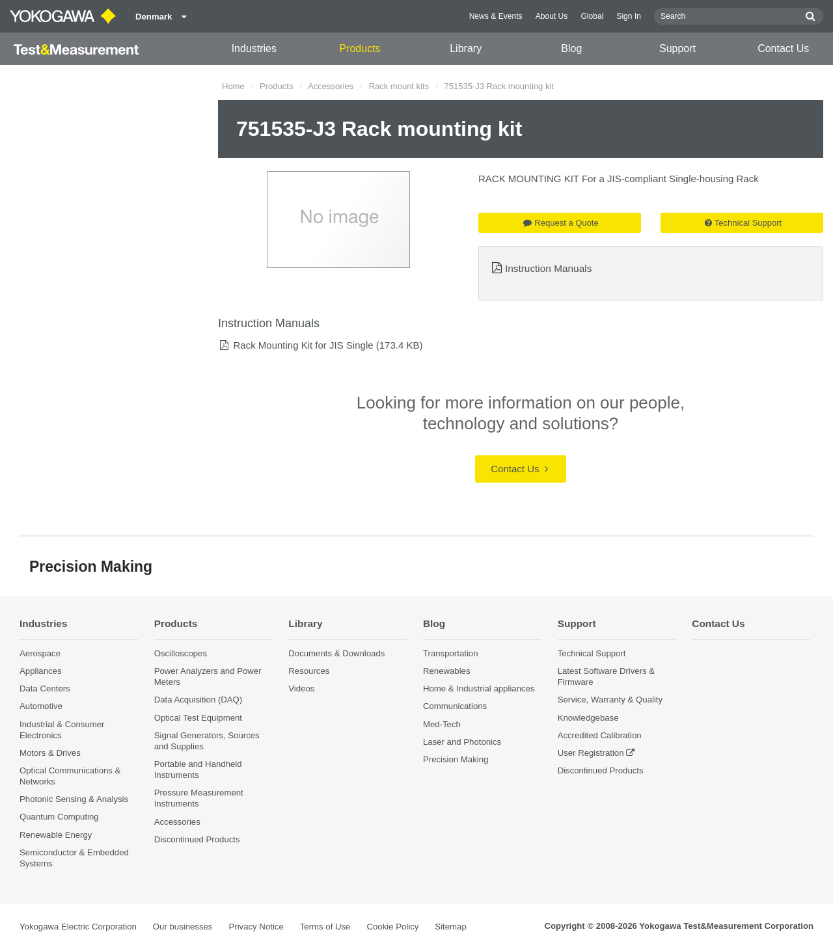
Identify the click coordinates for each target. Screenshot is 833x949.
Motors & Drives (50, 753)
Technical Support (743, 223)
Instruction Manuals (548, 268)
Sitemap (450, 926)
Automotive (41, 706)
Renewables (447, 671)
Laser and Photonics (462, 742)
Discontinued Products (197, 839)
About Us (552, 16)
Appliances (41, 671)
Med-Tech (442, 724)
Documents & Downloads (336, 653)
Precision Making (455, 759)
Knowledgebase (588, 718)
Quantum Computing (59, 817)
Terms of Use (325, 926)
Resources (308, 671)
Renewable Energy (56, 835)
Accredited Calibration (600, 735)
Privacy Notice (255, 926)
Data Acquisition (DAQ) (198, 699)
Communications (455, 706)
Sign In (628, 16)
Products (359, 48)
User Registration (591, 753)
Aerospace (40, 653)
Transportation (450, 653)
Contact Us (783, 48)
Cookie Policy (392, 926)
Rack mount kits (399, 86)
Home (233, 86)
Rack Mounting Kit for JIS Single (303, 345)
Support (677, 48)
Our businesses (183, 926)
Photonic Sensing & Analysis (74, 799)
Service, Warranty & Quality (610, 699)
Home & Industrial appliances (479, 688)
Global (591, 16)
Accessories (330, 86)
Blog (571, 48)
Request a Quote (560, 223)
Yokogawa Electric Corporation (78, 926)
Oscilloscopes (180, 653)
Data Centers (45, 688)
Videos (301, 688)
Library (466, 48)
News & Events (496, 16)
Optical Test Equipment (198, 718)
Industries (254, 48)
